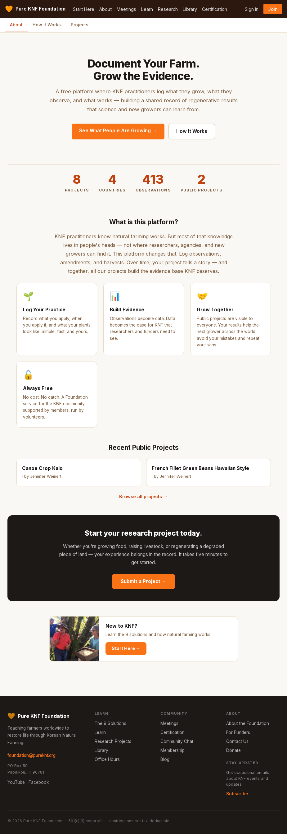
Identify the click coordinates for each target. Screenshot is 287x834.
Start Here (83, 9)
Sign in (251, 9)
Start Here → (126, 648)
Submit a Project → (143, 581)
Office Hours (107, 759)
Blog (164, 759)
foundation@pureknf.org (31, 755)
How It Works (47, 24)
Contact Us (237, 741)
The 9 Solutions (110, 723)
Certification (214, 9)
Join (273, 9)
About (105, 9)
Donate (233, 750)
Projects (79, 24)
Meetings (126, 9)
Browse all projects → (143, 496)
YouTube (16, 782)
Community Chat (176, 741)
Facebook (39, 782)
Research (168, 9)
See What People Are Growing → (118, 131)
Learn (147, 9)
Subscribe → (239, 793)
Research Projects (113, 741)
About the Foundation (247, 723)
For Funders (238, 732)
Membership (172, 750)
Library (190, 9)
